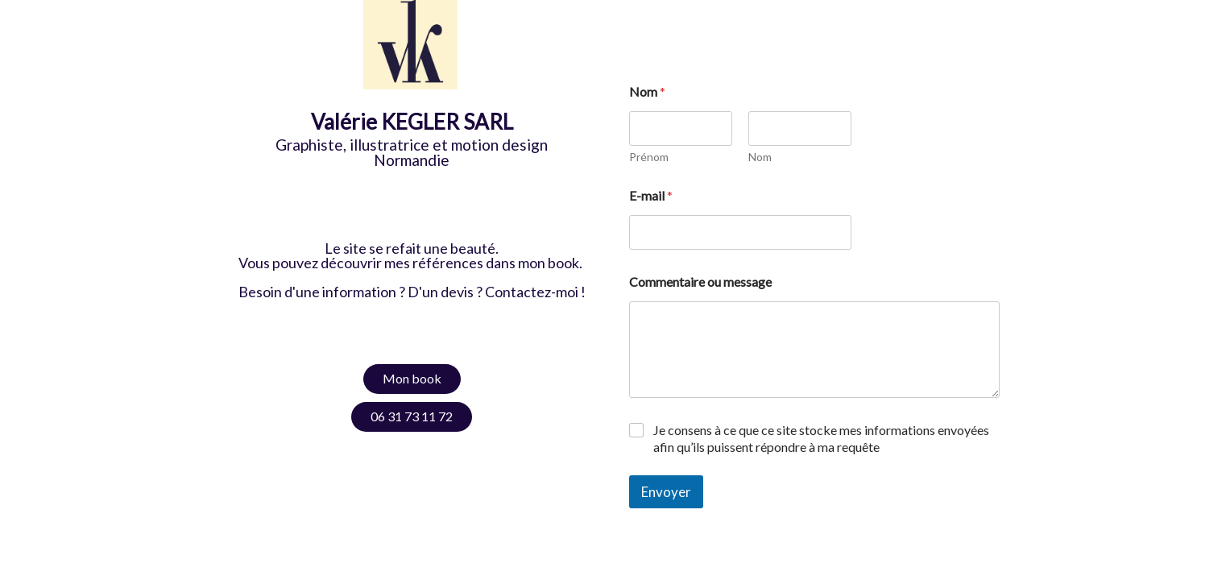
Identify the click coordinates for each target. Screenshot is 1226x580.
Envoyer (666, 491)
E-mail (651, 195)
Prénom (649, 157)
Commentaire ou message (700, 281)
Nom (760, 157)
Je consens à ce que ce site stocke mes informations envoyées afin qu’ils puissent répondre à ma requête (821, 438)
